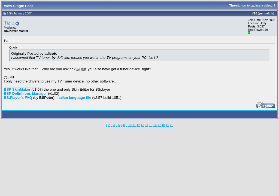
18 (163, 125)
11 (134, 125)
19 (167, 125)
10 (130, 125)
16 (155, 125)
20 (171, 125)
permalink (266, 13)
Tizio (9, 23)
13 (142, 125)
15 (150, 125)
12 (138, 125)
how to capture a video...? (258, 5)
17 (159, 125)
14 (146, 125)
